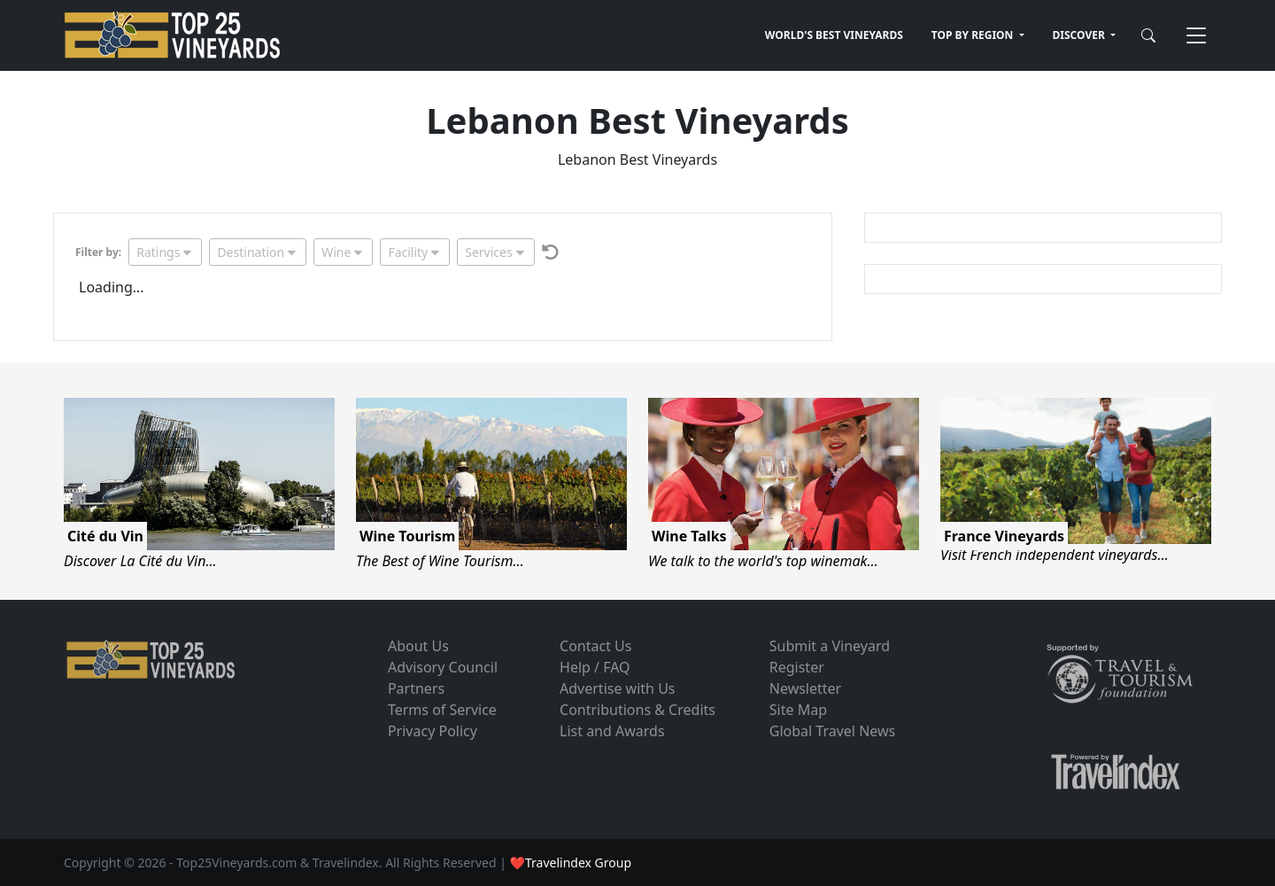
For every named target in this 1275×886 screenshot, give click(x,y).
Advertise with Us (617, 688)
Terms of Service (442, 709)
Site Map (798, 709)
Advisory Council (443, 667)
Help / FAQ (595, 667)
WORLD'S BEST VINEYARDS (834, 35)
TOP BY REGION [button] (973, 35)
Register (796, 667)
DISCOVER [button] (1080, 35)
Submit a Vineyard (829, 646)
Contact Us (595, 646)
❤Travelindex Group (570, 862)
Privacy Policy (432, 731)
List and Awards (612, 731)
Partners (416, 688)
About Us (418, 646)
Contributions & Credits (637, 709)
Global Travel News (832, 731)
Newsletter (805, 688)
